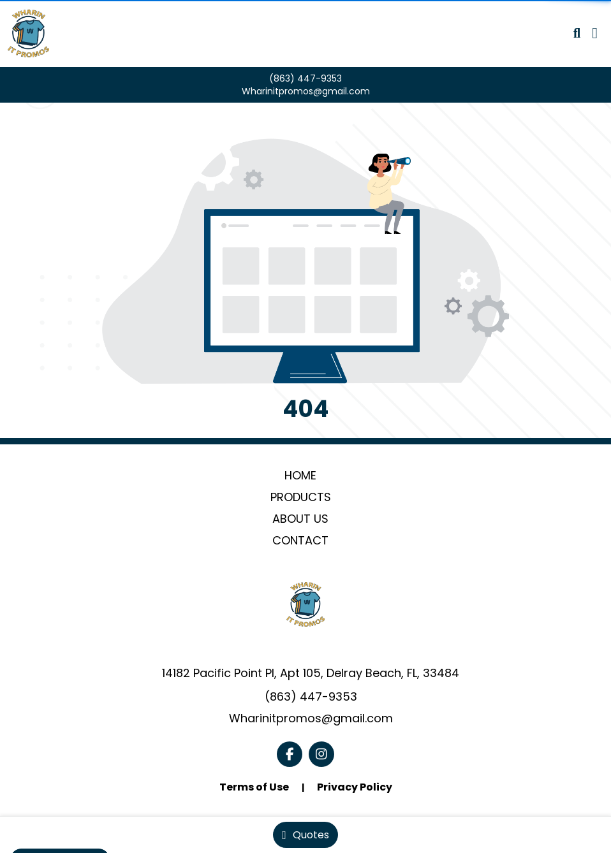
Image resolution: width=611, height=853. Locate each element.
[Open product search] (577, 33)
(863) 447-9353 (305, 78)
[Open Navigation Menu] (594, 33)
